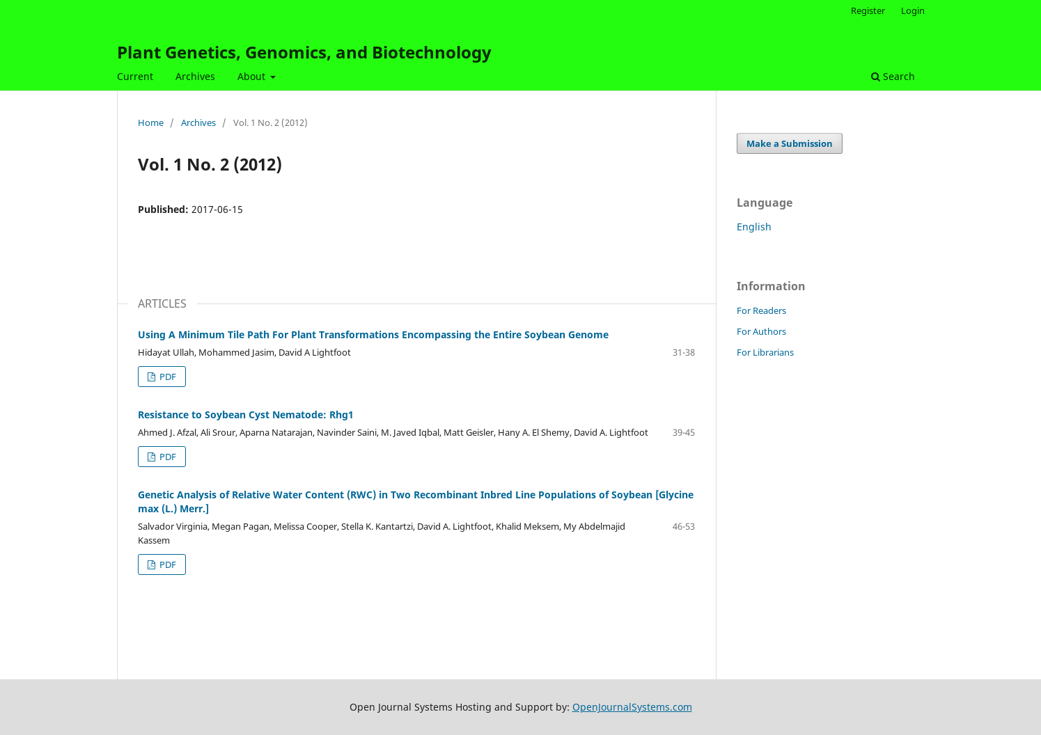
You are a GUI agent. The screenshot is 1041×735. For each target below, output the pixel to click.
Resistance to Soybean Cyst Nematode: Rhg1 (246, 414)
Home (151, 122)
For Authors (761, 331)
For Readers (761, 310)
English (754, 226)
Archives (195, 76)
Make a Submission (789, 143)
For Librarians (765, 352)
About (252, 76)
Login (913, 10)
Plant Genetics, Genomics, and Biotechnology (304, 51)
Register (868, 10)
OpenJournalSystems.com (632, 706)
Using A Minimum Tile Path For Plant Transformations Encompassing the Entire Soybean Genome (373, 334)
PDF (166, 376)
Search (893, 76)
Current (135, 76)
